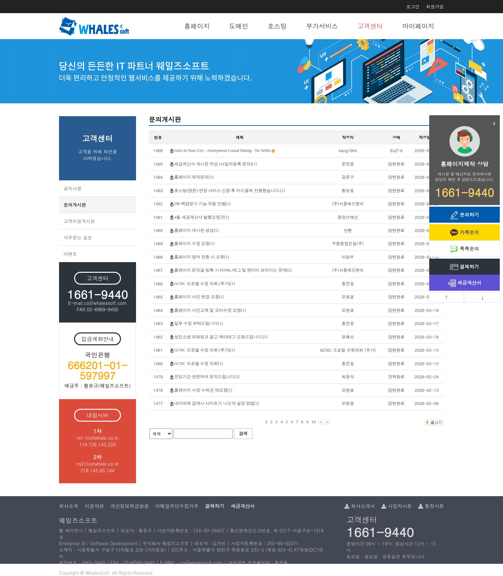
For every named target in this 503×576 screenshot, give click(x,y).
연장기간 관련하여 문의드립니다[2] (206, 376)
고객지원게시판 (79, 221)
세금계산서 (465, 283)
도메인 (238, 25)
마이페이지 (418, 25)
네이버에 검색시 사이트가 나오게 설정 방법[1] (216, 403)
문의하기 (464, 215)
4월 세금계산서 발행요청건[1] (201, 217)
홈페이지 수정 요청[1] (194, 243)
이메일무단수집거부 (177, 506)
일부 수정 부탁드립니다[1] (198, 323)
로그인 (413, 6)
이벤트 (70, 254)
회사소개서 (360, 506)
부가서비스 (322, 25)
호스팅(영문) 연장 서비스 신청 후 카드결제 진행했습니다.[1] (229, 190)
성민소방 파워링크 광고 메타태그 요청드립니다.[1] (221, 337)
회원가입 (435, 6)
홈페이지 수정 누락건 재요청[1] (203, 390)
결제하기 (464, 267)
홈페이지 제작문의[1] (193, 177)
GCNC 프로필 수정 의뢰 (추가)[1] (204, 283)
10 (313, 422)
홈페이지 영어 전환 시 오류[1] (201, 257)
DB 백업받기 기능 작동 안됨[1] (202, 204)
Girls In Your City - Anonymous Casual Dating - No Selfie (224, 150)
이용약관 (94, 506)
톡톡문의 (464, 249)
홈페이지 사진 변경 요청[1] (199, 297)
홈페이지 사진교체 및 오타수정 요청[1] (210, 310)
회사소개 (68, 506)
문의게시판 (75, 205)
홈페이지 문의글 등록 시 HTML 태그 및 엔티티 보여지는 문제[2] (233, 270)
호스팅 (277, 25)
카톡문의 (464, 233)
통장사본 (431, 506)
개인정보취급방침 (129, 506)
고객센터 (370, 25)
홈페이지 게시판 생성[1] (196, 230)
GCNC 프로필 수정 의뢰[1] (198, 363)
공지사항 (72, 188)
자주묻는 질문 (78, 237)
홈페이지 (197, 25)
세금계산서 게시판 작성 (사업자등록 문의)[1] (215, 164)
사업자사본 (396, 506)
